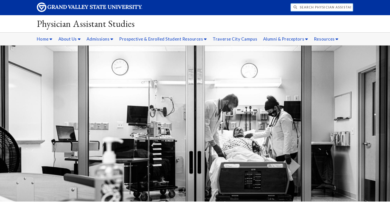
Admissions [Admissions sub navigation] (100, 39)
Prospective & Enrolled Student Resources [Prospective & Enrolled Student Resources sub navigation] (163, 39)
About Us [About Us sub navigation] (69, 39)
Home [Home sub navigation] (44, 39)
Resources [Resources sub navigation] (326, 39)
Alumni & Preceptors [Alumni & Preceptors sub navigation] (285, 39)
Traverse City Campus (235, 39)
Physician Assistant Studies (86, 23)
